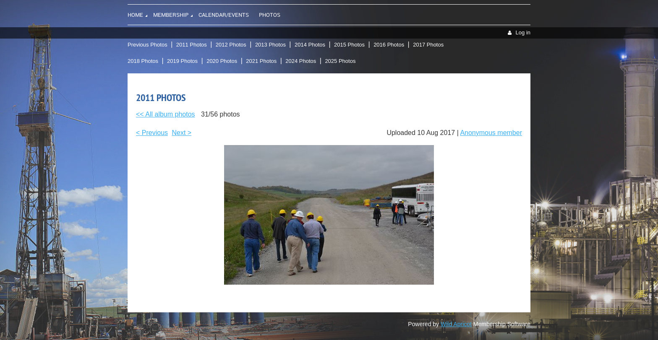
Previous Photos (147, 45)
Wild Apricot (456, 324)
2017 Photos (428, 45)
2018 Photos (143, 61)
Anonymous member (491, 132)
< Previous (152, 132)
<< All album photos (165, 114)
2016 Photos (388, 45)
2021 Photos (261, 61)
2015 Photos (349, 45)
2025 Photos (340, 61)
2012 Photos (231, 45)
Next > (182, 132)
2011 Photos (191, 45)
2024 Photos (300, 61)
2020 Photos (221, 61)
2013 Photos (270, 45)
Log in (523, 32)
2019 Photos (182, 61)
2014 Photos (310, 45)
